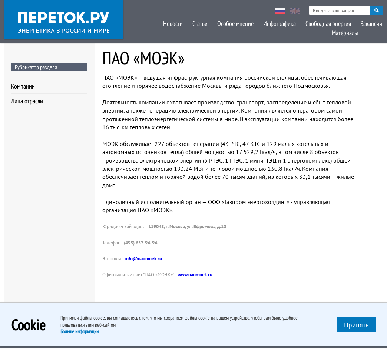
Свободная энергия (294, 23)
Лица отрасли (27, 101)
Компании (23, 86)
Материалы (370, 23)
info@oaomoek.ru (143, 259)
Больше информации (79, 331)
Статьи (168, 23)
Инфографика (246, 23)
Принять (356, 325)
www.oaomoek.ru (195, 274)
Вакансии (337, 23)
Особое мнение (203, 23)
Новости (142, 23)
